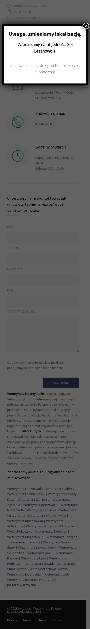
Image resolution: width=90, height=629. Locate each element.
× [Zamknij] (86, 26)
